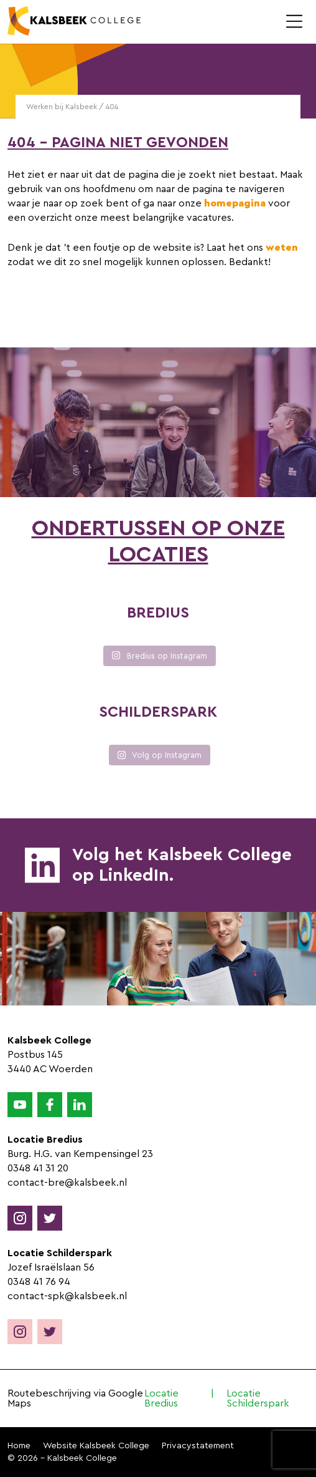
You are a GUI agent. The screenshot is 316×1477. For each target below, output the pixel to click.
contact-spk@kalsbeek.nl (67, 1296)
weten (282, 248)
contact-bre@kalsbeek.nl (67, 1183)
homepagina (235, 203)
